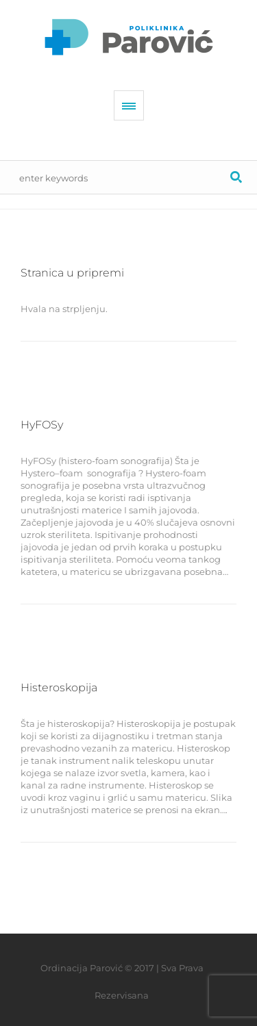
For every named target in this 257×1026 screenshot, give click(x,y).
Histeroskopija (59, 687)
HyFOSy (42, 424)
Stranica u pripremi (72, 272)
